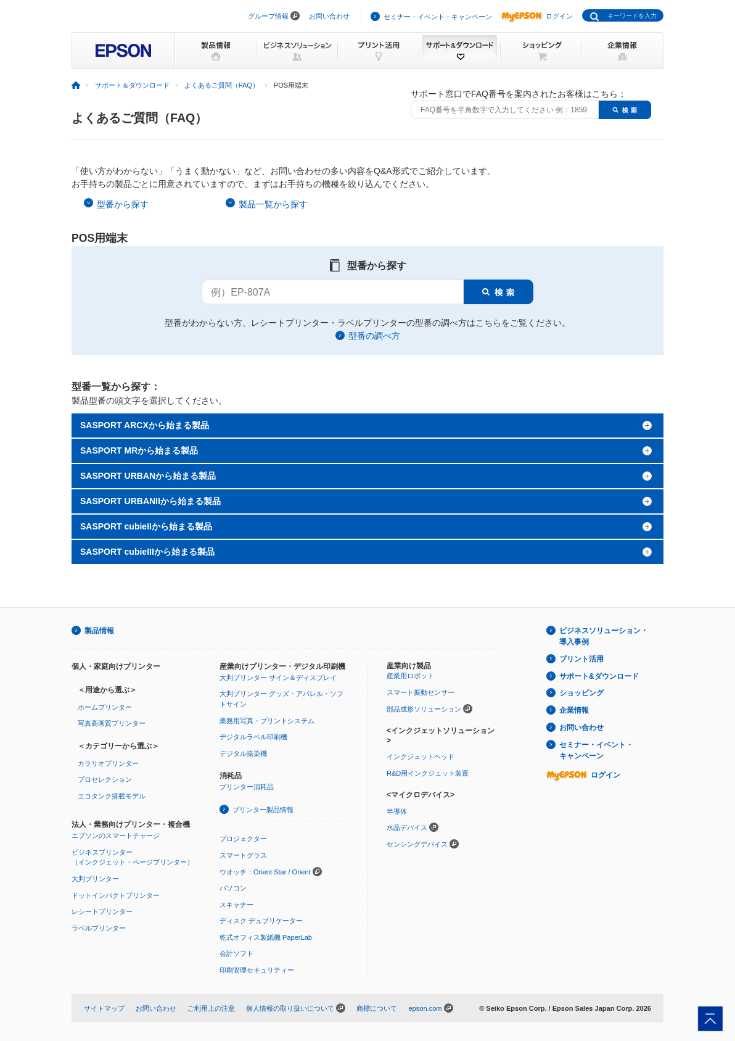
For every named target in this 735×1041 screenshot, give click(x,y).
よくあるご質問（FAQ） (221, 85)
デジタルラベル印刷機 (253, 736)
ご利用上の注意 (211, 1008)
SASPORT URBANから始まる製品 (148, 476)
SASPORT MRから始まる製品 (139, 450)
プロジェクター (243, 838)
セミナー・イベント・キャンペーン (438, 16)
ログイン (537, 16)
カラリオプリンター (108, 763)
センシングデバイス (417, 844)
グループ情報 (268, 16)
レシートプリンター (102, 911)
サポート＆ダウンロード (132, 85)
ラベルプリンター (99, 928)
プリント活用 (581, 659)
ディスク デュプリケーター (261, 920)
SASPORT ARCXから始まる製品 (144, 425)
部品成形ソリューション (424, 709)
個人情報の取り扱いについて (290, 1008)
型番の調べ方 (374, 336)
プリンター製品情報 (263, 809)
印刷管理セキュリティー (257, 970)
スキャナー (236, 904)
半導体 (397, 811)
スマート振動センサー (420, 692)
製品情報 (99, 630)
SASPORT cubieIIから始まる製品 (146, 526)
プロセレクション (105, 779)
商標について (376, 1008)
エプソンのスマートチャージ (116, 835)
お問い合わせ (329, 16)
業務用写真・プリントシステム (267, 720)
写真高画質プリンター (112, 723)
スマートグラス (243, 855)
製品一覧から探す (273, 204)
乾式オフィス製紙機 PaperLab (266, 937)
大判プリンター (95, 878)
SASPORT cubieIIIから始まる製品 (147, 552)
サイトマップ (104, 1008)
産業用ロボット (410, 675)
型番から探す (123, 204)
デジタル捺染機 (243, 753)
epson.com (424, 1008)
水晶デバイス (407, 827)
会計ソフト (236, 953)
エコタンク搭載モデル (112, 796)
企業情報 (574, 710)
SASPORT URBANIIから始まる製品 (150, 501)
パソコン (233, 888)
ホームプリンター (105, 707)
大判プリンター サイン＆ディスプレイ (278, 677)
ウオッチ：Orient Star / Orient (265, 872)
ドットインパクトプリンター (116, 895)
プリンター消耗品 (247, 786)
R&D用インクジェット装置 (428, 773)
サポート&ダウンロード (599, 676)
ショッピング (581, 693)
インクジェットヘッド (420, 756)
